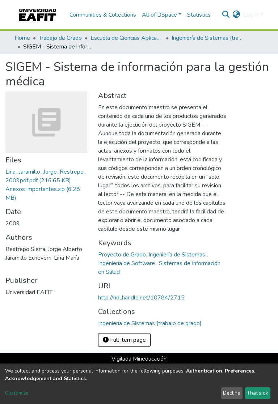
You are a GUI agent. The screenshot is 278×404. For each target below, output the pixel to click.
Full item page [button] (124, 340)
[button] (236, 14)
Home (22, 38)
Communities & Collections (103, 15)
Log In (251, 15)
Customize (17, 393)
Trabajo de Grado (60, 38)
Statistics (199, 15)
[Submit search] (226, 14)
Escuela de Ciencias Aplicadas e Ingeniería (126, 38)
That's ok (257, 393)
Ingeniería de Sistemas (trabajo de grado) (208, 38)
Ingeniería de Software (127, 263)
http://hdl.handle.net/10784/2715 (141, 298)
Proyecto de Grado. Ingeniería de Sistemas (152, 255)
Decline (231, 393)
